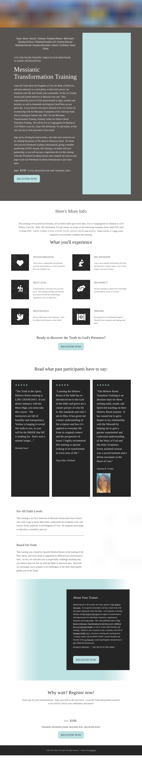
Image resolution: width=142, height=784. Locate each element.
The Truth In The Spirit (90, 614)
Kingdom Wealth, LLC (81, 633)
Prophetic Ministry (55, 38)
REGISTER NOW (27, 178)
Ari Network (88, 640)
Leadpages (92, 750)
